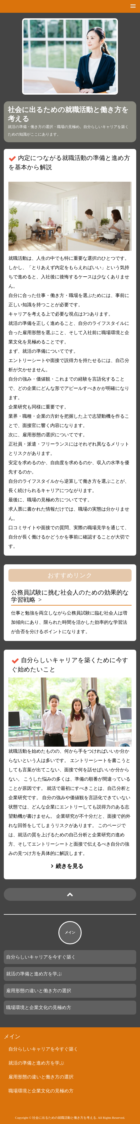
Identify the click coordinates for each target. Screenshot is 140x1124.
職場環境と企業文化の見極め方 (38, 1007)
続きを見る (69, 866)
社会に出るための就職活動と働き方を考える (68, 114)
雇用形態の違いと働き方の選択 (38, 990)
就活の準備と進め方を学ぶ (34, 973)
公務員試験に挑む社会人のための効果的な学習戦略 (70, 596)
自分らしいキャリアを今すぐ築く (41, 956)
